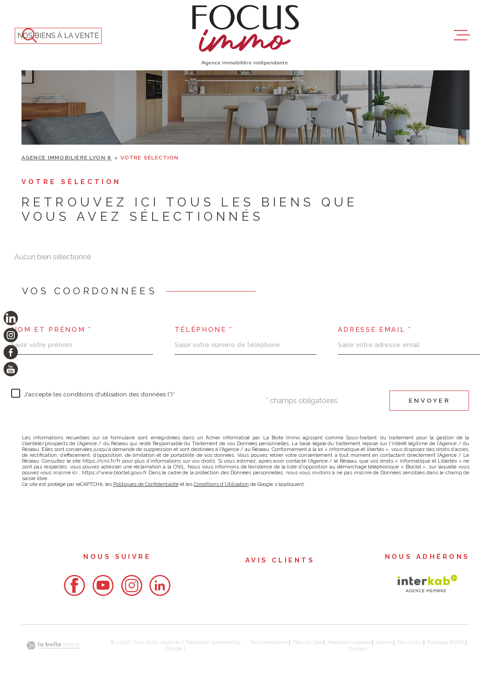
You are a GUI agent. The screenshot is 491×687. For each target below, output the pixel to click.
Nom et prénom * (51, 329)
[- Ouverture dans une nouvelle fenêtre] (74, 585)
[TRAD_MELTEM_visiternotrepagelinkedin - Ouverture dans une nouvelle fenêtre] (11, 318)
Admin (384, 642)
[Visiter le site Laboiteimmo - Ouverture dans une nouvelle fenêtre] (52, 645)
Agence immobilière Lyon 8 (66, 158)
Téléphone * (204, 329)
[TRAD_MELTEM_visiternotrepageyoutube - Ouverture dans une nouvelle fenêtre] (11, 369)
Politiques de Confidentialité (146, 484)
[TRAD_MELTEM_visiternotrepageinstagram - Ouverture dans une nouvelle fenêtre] (11, 335)
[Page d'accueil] (245, 35)
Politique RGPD (445, 642)
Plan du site (307, 642)
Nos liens (409, 642)
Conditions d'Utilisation (221, 484)
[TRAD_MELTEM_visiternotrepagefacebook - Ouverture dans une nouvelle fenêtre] (11, 352)
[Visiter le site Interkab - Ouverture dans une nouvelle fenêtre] (427, 584)
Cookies (357, 649)
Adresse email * (375, 329)
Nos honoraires (269, 642)
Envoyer (429, 400)
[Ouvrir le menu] (462, 35)
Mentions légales (349, 642)
